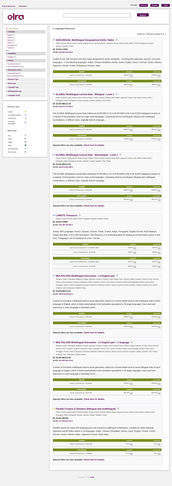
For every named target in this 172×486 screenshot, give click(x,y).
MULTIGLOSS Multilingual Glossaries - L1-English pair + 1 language (92, 342)
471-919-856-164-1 (66, 421)
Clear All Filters (13, 28)
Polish (9, 43)
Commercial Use (12, 64)
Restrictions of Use (14, 70)
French (9, 37)
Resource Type (13, 79)
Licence (10, 60)
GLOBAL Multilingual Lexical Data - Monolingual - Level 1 (87, 155)
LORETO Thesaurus (66, 215)
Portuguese (11, 45)
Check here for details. (94, 145)
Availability (12, 53)
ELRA (92, 477)
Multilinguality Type (15, 91)
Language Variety (14, 95)
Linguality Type (13, 87)
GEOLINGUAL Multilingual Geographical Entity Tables (85, 40)
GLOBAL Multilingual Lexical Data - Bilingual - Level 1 (85, 94)
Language (11, 31)
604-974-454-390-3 (66, 167)
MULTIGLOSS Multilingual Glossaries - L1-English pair (85, 276)
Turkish (9, 48)
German (10, 40)
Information (23, 6)
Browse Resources (8, 6)
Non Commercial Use (14, 66)
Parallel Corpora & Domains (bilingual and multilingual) (86, 409)
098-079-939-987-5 (66, 294)
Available (10, 57)
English (9, 35)
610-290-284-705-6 (66, 360)
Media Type (12, 83)
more (7, 50)
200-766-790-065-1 (66, 225)
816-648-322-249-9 (66, 52)
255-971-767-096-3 (66, 106)
